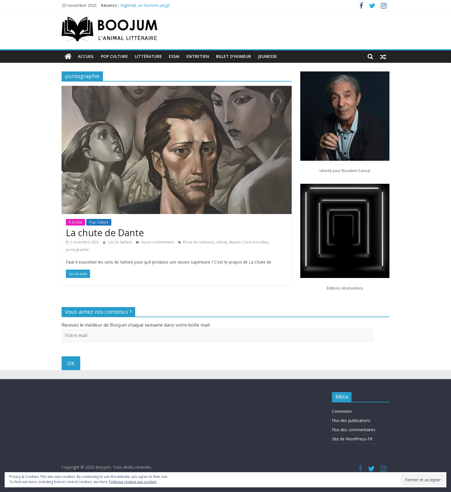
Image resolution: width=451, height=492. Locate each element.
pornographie (77, 249)
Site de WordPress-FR (352, 439)
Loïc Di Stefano (120, 242)
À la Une (75, 222)
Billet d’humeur (233, 56)
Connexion (342, 411)
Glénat (221, 242)
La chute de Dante (105, 232)
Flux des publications (351, 420)
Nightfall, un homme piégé (145, 5)
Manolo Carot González (248, 242)
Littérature (148, 56)
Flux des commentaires (353, 429)
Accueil (86, 56)
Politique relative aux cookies (132, 481)
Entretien (197, 56)
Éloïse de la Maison (198, 242)
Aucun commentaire (155, 242)
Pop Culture (114, 56)
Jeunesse (267, 56)
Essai (174, 56)
